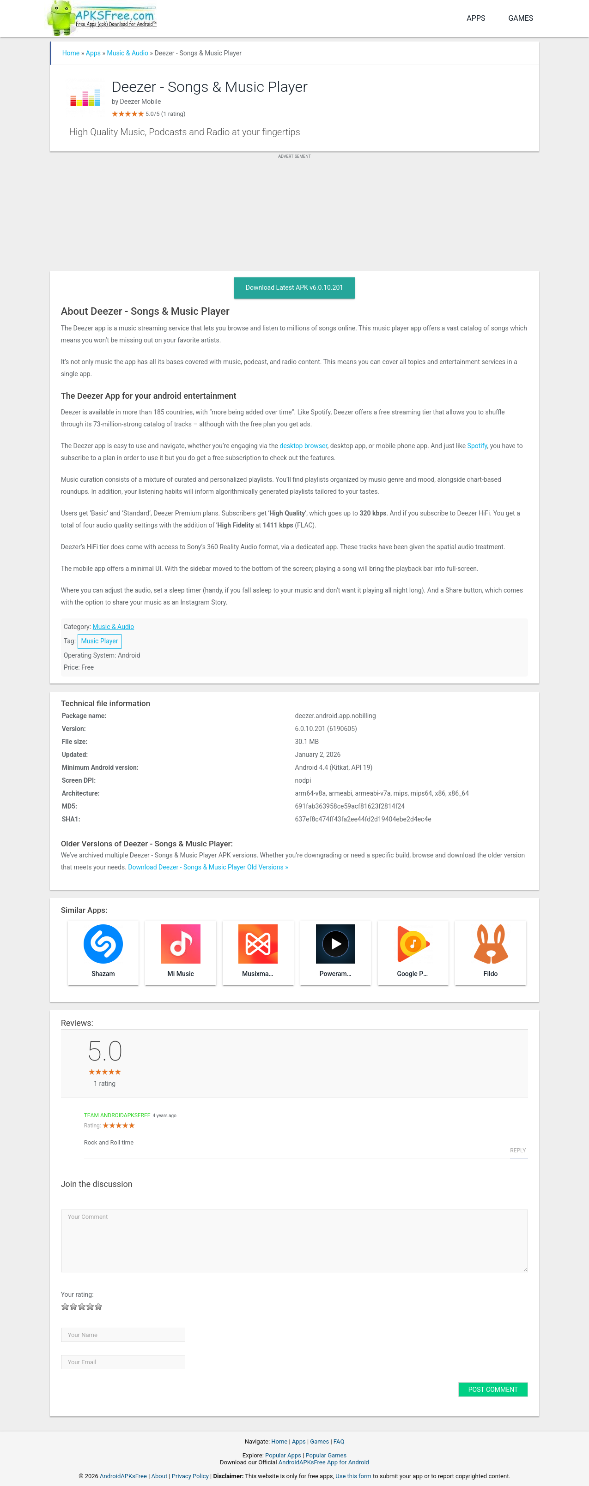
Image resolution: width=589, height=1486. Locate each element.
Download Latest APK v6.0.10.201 (294, 287)
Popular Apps (283, 1455)
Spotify (477, 445)
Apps (476, 18)
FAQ (339, 1441)
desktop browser (304, 445)
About (160, 1476)
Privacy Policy (190, 1476)
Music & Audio (127, 53)
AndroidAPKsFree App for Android (324, 1462)
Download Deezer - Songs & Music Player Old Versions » (208, 867)
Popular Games (325, 1455)
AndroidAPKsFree (123, 1476)
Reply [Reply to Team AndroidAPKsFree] (518, 1150)
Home (71, 53)
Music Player (99, 641)
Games (520, 18)
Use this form (353, 1476)
